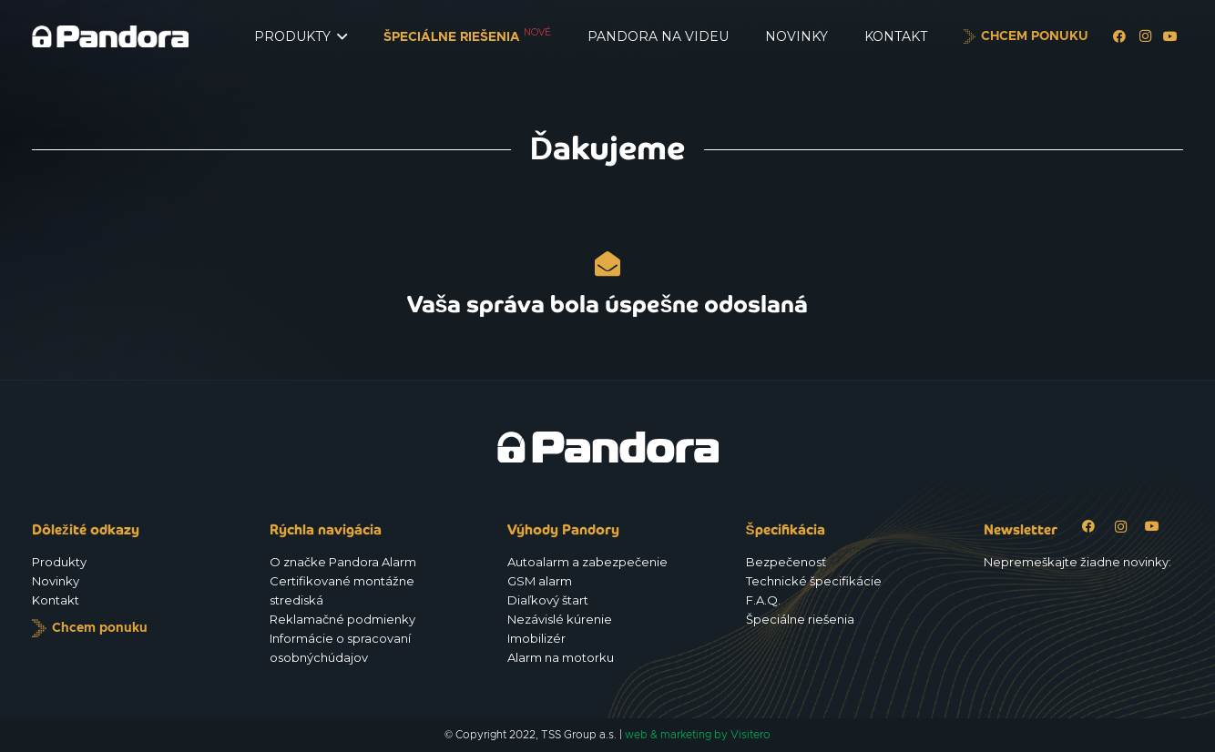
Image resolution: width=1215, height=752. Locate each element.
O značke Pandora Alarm (343, 561)
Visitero (750, 734)
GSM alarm (539, 581)
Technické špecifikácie (814, 581)
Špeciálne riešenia (800, 619)
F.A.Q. (763, 600)
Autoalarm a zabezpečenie (587, 561)
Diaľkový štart (547, 600)
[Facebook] (1119, 36)
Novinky (55, 581)
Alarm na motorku (560, 657)
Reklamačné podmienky (342, 619)
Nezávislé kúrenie (559, 619)
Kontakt (55, 600)
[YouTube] (1170, 36)
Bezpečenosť (786, 561)
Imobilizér (536, 638)
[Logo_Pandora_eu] (110, 36)
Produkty (59, 561)
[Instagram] (1145, 36)
